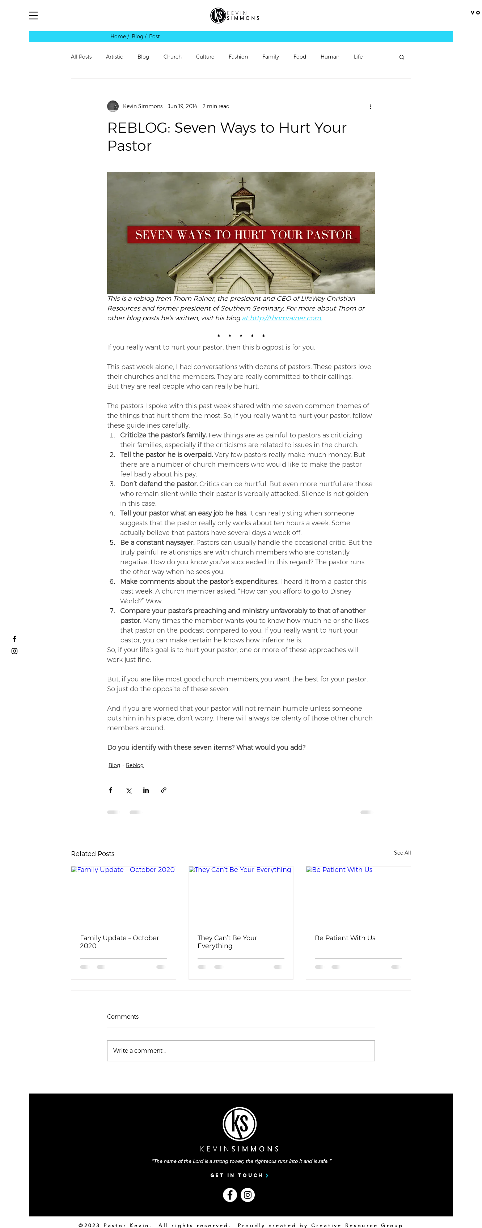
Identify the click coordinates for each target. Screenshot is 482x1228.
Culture (205, 57)
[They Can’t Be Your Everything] (241, 896)
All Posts (81, 57)
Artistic (114, 57)
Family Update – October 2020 (119, 942)
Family (270, 57)
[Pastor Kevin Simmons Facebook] (14, 639)
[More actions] (370, 106)
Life (358, 57)
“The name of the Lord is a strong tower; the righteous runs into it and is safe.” (241, 1161)
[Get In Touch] (240, 1175)
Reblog (135, 765)
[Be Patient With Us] (358, 896)
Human (330, 57)
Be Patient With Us (345, 938)
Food (299, 57)
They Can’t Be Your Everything (227, 942)
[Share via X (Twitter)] (128, 790)
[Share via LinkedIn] (146, 790)
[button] (33, 15)
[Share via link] (163, 790)
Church (173, 57)
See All (402, 853)
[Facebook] (230, 1195)
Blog (143, 57)
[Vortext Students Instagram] (14, 651)
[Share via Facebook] (110, 790)
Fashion (238, 57)
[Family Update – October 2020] (123, 896)
